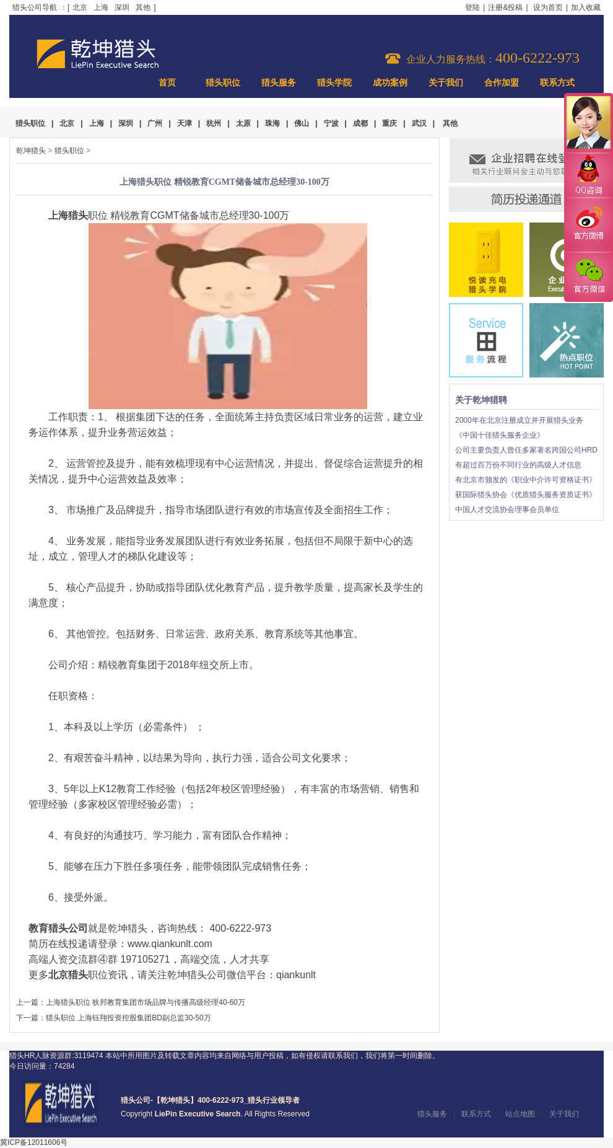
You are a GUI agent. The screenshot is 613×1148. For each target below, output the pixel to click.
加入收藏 (586, 7)
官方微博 (588, 225)
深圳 (122, 7)
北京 (79, 7)
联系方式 (557, 82)
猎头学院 (334, 82)
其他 (143, 7)
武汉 (419, 123)
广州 (154, 123)
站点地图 (520, 1114)
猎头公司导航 (34, 7)
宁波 (331, 123)
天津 (184, 123)
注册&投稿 (505, 7)
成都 (360, 123)
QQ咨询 (588, 175)
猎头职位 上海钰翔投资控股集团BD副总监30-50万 (128, 1017)
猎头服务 (278, 82)
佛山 (301, 123)
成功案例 (390, 82)
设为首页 (548, 7)
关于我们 (445, 82)
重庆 (389, 123)
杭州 (213, 123)
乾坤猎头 (31, 150)
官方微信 (588, 276)
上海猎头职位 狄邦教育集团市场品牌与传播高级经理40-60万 (145, 1002)
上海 (100, 7)
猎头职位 (223, 82)
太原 (243, 123)
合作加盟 (501, 82)
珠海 (272, 123)
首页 (167, 82)
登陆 (472, 7)
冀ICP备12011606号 (33, 1142)
